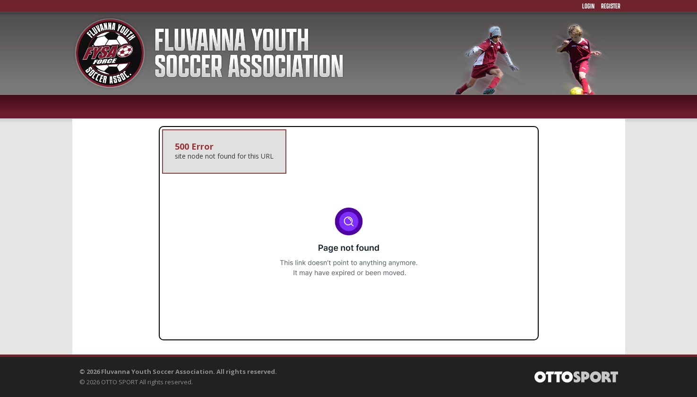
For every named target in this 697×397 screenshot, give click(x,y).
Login (588, 6)
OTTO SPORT (119, 382)
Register (610, 6)
